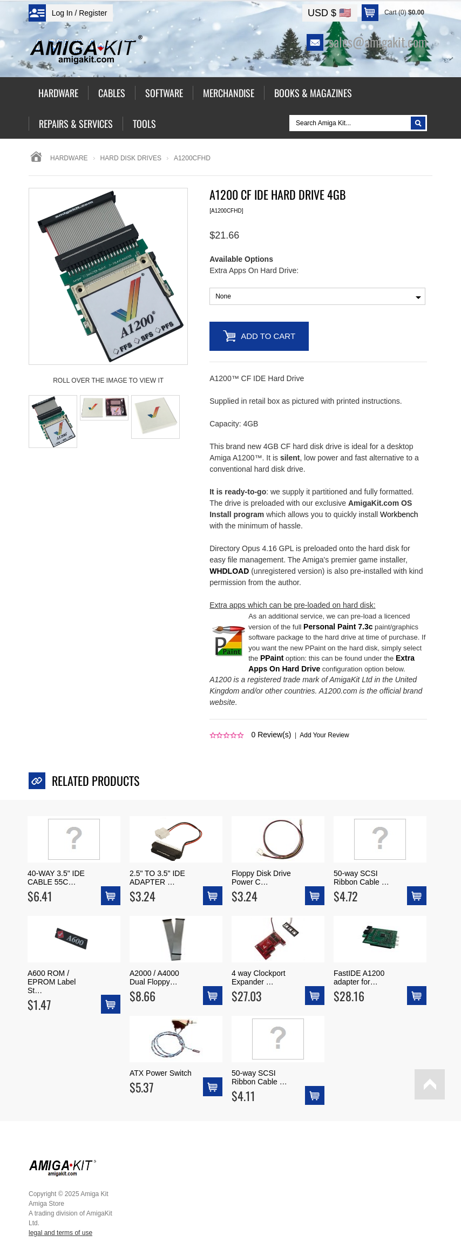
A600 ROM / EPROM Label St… (52, 982)
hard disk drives (130, 158)
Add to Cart (268, 336)
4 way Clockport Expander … (259, 977)
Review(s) (271, 734)
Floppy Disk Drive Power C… (261, 877)
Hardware (69, 158)
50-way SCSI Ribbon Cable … (361, 877)
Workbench (399, 514)
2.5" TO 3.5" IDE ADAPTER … (157, 877)
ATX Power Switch (161, 1073)
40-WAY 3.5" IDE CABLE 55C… (56, 877)
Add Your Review (324, 735)
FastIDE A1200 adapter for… (359, 977)
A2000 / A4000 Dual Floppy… (154, 977)
